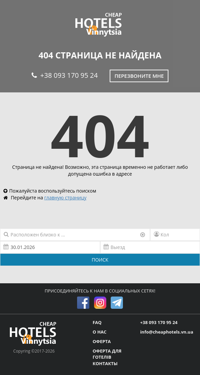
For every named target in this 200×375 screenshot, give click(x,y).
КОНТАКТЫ (105, 363)
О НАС (100, 332)
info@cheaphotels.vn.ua (166, 332)
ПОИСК (100, 259)
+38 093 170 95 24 (65, 75)
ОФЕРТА (102, 341)
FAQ (97, 322)
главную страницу (65, 197)
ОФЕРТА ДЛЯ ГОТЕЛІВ (107, 354)
